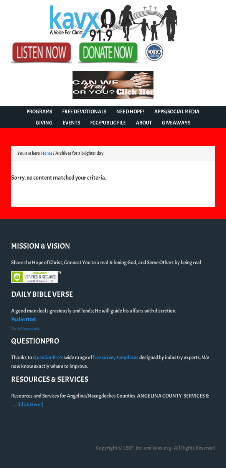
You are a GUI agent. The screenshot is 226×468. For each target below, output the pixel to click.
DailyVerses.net (25, 329)
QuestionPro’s (48, 357)
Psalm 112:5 (23, 319)
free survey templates (116, 357)
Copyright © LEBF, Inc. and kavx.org (134, 448)
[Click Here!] (30, 404)
